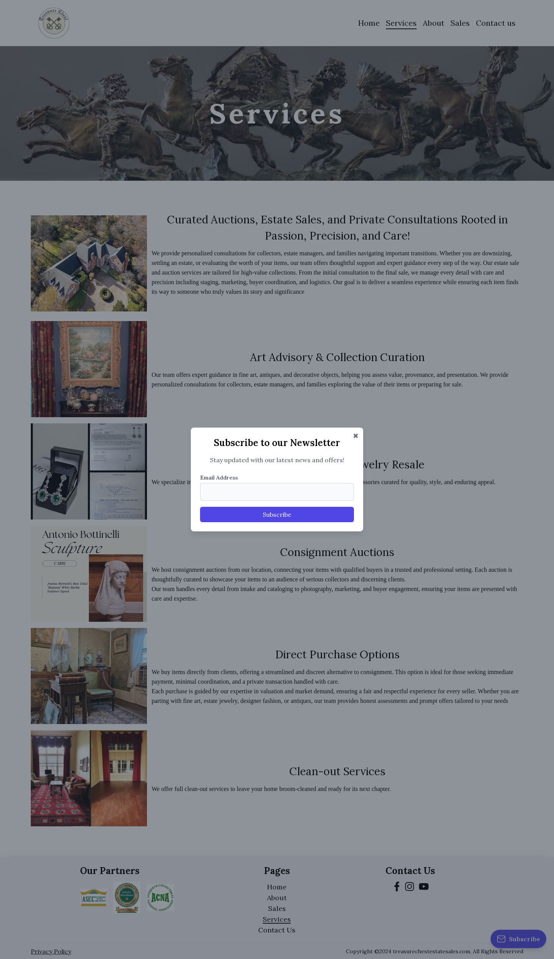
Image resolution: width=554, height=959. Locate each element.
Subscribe (277, 514)
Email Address (219, 477)
